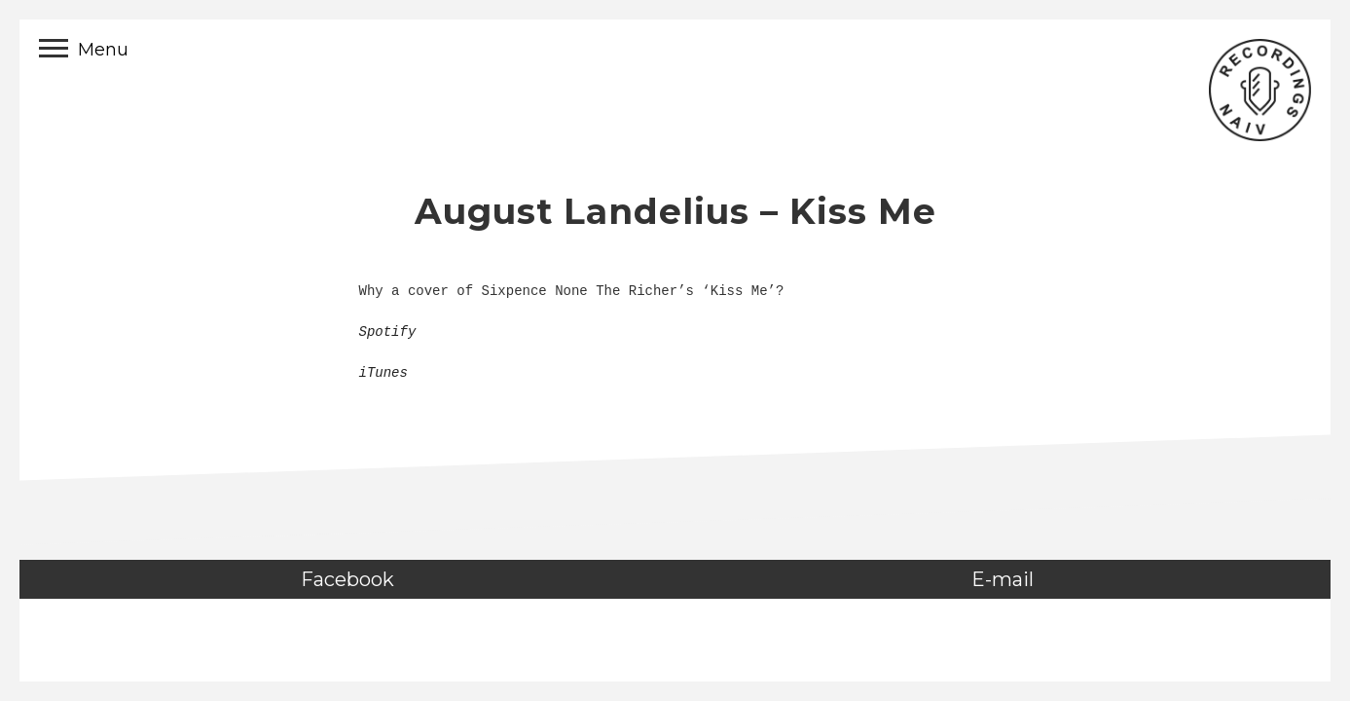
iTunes (383, 373)
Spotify (388, 332)
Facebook (347, 579)
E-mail (1002, 579)
